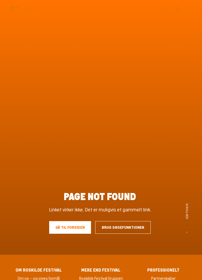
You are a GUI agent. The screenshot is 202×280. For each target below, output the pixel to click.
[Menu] (190, 9)
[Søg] (165, 9)
